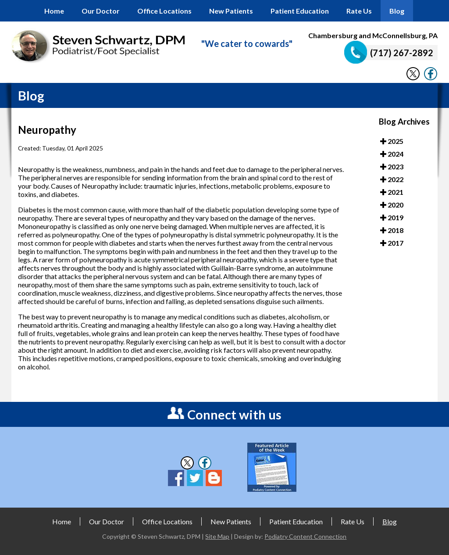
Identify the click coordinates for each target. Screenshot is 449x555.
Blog (396, 11)
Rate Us (359, 11)
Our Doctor (101, 11)
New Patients (231, 11)
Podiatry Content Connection (305, 536)
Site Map (217, 536)
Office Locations (164, 11)
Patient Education (300, 11)
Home (54, 11)
